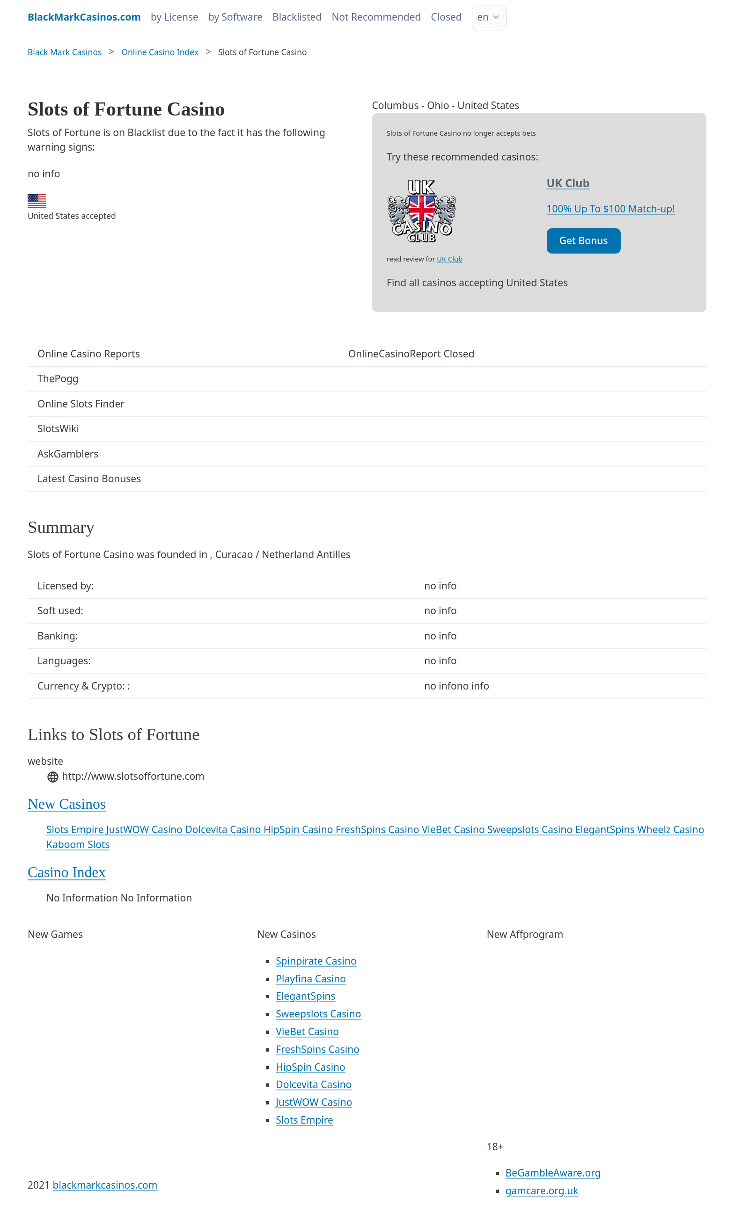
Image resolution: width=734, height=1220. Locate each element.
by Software (235, 16)
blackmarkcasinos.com (105, 1184)
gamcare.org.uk (542, 1190)
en (483, 16)
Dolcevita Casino (224, 829)
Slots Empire (76, 829)
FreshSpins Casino (379, 829)
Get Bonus (583, 240)
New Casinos (67, 804)
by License (174, 16)
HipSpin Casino (300, 829)
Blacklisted (297, 16)
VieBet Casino (454, 829)
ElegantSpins (606, 829)
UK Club (449, 258)
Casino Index (67, 872)
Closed (446, 16)
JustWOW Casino (145, 829)
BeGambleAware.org (553, 1172)
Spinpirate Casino (316, 960)
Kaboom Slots (78, 844)
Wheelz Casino (670, 829)
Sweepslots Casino (531, 829)
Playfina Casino (311, 978)
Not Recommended (376, 16)
